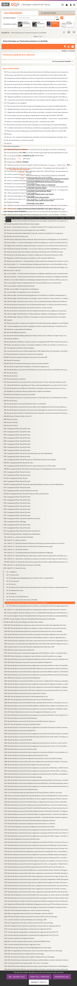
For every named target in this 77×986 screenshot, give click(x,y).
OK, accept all (17, 977)
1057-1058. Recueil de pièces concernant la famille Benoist (22, 678)
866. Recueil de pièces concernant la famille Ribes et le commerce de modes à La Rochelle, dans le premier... (36, 370)
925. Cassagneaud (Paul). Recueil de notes (17, 509)
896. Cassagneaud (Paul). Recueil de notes (17, 441)
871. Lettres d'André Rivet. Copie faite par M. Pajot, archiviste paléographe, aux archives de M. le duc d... (36, 385)
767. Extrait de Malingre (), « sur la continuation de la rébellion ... (36, 94)
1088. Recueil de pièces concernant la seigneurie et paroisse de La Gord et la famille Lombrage (33, 758)
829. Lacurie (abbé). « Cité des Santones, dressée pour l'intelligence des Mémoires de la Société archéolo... (36, 273)
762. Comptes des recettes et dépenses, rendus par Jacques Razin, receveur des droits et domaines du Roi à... (36, 78)
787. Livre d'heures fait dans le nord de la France (19, 156)
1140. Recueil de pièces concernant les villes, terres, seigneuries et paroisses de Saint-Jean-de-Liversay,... (36, 885)
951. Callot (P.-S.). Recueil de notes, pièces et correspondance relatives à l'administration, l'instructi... (35, 610)
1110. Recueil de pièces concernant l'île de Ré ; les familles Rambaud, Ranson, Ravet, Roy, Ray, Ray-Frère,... (36, 808)
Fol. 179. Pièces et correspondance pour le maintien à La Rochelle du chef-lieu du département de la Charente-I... (38, 606)
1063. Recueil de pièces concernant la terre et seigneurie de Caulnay (25, 693)
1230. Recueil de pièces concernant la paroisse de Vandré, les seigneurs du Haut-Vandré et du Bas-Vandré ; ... (36, 898)
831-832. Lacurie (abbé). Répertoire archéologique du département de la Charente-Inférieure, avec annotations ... (36, 280)
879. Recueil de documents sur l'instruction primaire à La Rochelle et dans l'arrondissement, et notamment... (36, 397)
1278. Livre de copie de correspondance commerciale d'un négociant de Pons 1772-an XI (31, 935)
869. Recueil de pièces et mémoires (14, 379)
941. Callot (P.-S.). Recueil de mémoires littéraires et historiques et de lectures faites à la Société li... (34, 543)
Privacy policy (39, 982)
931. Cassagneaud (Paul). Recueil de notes (17, 528)
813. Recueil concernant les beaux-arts (16, 236)
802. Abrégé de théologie (11, 202)
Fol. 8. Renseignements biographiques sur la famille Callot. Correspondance (29, 578)
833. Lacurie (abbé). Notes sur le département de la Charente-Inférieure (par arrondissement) (32, 283)
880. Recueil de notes (10, 401)
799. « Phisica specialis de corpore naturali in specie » (20, 193)
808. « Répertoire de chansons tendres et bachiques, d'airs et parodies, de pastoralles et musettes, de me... (36, 221)
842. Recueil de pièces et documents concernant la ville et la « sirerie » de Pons (28, 308)
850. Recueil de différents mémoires (15, 332)
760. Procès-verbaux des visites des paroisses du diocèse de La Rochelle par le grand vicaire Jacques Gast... (36, 72)
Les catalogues (13, 13)
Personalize (62, 977)
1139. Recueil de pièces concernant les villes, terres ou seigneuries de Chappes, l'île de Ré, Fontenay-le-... (36, 882)
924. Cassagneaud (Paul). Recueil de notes (17, 506)
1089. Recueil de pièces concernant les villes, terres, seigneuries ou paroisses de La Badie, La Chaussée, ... (36, 761)
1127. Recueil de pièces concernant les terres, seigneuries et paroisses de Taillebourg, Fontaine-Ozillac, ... (36, 845)
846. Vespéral (8, 320)
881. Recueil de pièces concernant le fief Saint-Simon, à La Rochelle (25, 404)
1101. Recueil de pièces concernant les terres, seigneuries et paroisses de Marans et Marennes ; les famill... (36, 780)
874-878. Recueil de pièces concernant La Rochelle (19, 394)
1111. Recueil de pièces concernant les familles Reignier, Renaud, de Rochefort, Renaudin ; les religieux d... (36, 811)
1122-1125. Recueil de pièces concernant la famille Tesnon (22, 839)
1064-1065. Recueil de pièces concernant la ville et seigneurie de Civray (26, 696)
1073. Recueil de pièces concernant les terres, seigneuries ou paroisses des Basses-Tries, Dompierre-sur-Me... (36, 715)
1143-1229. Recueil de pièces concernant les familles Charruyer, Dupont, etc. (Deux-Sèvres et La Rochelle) (36, 895)
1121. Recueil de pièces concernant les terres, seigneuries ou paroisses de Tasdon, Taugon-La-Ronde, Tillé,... (36, 836)
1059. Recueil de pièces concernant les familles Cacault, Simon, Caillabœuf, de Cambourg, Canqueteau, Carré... (36, 681)
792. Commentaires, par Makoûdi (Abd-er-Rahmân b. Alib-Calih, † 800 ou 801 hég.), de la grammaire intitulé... (36, 171)
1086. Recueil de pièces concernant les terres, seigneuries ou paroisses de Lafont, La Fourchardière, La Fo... (36, 752)
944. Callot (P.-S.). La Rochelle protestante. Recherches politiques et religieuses (28, 553)
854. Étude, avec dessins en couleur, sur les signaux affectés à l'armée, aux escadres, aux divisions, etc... (36, 345)
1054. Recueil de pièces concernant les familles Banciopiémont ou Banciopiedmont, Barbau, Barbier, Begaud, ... (36, 668)
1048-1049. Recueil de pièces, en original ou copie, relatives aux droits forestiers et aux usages (33, 656)
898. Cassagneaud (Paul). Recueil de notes (17, 447)
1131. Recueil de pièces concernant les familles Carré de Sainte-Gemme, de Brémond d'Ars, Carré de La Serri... (36, 858)
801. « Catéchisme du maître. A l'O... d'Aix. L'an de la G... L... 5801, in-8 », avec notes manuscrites (34, 199)
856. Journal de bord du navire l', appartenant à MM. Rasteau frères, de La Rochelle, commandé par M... (36, 351)
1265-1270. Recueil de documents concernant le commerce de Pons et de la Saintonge (30, 916)
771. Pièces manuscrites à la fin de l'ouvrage (36, 106)
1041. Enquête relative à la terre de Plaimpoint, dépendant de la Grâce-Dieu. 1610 (29, 647)
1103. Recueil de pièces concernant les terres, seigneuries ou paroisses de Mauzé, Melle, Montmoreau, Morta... (36, 786)
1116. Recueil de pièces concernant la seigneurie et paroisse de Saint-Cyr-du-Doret (29, 823)
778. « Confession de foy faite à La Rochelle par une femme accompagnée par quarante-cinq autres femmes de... (36, 128)
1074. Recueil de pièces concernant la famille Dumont (20, 718)
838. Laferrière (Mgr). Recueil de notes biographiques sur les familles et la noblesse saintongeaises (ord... (36, 295)
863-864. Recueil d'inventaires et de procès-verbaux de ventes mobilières (26, 363)
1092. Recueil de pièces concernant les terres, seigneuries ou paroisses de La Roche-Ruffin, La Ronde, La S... (36, 771)
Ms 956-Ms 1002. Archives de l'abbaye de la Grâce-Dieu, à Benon (23, 622)
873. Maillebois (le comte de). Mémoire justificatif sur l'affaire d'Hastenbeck (27, 391)
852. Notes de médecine (11, 339)
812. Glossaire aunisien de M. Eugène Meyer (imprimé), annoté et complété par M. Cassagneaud (33, 233)
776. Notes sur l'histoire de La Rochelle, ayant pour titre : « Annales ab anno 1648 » (29, 122)
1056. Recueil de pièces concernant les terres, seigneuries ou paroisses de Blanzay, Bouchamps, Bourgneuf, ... (36, 675)
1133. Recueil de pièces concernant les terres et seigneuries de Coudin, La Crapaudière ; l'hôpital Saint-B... (36, 864)
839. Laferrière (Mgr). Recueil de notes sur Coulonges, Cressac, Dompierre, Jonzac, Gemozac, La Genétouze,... (36, 298)
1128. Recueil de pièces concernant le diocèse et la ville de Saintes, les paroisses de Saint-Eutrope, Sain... (36, 848)
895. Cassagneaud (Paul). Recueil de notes (17, 438)
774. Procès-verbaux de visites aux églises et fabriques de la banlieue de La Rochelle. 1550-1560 (33, 115)
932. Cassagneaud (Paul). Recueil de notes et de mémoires (22, 531)
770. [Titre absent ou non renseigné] (15, 103)
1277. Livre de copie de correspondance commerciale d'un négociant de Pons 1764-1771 (31, 932)
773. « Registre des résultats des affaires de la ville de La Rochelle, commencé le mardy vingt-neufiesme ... (36, 112)
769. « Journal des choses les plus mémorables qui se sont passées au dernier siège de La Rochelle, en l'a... (36, 100)
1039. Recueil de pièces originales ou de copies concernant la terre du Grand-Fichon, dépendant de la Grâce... (36, 641)
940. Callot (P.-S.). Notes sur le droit (15, 540)
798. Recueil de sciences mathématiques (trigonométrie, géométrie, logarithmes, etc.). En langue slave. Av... (36, 190)
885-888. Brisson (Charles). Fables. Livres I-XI (17, 416)
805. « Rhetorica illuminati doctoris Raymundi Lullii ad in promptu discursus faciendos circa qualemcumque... (36, 211)
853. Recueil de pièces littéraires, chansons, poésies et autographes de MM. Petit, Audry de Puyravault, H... (36, 342)
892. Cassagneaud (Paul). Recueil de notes (17, 428)
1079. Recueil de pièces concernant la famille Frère (19, 730)
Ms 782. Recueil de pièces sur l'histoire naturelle (18, 140)
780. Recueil (8, 134)
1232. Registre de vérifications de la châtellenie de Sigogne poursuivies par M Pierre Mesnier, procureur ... (36, 904)
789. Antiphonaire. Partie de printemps (16, 162)
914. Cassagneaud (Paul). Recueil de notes (17, 481)
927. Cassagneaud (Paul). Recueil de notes (17, 515)
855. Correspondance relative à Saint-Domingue (19, 348)
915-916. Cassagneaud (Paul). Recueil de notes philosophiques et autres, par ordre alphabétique (33, 484)
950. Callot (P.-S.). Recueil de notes (15, 568)
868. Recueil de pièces (11, 376)
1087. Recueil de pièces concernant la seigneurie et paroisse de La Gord (26, 755)
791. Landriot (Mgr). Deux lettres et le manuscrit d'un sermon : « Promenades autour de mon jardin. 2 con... (36, 168)
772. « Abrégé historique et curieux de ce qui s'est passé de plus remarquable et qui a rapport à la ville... (36, 109)
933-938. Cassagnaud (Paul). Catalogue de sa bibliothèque (22, 534)
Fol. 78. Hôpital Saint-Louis (14, 590)
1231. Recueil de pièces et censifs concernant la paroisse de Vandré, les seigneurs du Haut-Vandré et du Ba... (36, 901)
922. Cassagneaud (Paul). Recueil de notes (17, 500)
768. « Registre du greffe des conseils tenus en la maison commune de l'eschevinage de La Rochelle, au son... (36, 97)
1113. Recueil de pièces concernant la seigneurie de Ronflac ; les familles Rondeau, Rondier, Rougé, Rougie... (36, 817)
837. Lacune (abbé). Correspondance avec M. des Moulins (21, 292)
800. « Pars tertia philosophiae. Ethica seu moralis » (20, 196)
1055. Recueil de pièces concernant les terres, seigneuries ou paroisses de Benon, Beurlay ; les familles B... (36, 672)
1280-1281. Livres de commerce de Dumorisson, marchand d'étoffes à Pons (27, 941)
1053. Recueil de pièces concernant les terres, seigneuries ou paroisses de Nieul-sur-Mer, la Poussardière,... (36, 665)
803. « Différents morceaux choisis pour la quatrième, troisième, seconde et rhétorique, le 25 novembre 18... (36, 205)
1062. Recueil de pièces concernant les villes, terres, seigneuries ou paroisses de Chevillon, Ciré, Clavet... (36, 690)
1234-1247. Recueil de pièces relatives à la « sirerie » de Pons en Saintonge (26, 910)
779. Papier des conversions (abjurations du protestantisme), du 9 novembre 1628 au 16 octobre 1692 (35, 131)
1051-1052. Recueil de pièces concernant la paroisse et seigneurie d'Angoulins (28, 662)
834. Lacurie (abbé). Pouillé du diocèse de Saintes (19, 286)
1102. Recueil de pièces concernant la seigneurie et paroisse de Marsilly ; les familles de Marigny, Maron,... (36, 783)
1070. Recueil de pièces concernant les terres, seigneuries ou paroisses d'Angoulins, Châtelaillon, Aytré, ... (36, 709)
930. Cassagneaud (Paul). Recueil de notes (17, 525)
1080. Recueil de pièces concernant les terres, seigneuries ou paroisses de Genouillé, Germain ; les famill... (36, 734)
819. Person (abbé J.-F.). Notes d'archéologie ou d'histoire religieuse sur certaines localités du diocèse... (36, 242)
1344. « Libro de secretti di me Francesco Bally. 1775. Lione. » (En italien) (26, 963)
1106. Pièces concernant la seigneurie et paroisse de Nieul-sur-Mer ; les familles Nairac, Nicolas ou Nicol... (36, 796)
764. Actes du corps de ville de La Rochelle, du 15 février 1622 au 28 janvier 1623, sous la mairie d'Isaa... (35, 84)
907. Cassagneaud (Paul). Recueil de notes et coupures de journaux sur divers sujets (30, 466)
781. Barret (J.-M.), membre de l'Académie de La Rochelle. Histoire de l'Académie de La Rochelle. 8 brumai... (36, 137)
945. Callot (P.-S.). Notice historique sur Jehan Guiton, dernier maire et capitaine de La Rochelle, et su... (36, 556)
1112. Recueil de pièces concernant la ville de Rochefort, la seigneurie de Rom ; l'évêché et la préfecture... (36, 814)
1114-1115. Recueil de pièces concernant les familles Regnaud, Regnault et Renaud (29, 820)
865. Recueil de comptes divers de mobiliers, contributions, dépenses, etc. (26, 366)
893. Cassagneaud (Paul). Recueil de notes (17, 432)
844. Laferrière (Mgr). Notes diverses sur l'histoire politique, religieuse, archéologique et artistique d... (35, 314)
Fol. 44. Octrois (11, 584)
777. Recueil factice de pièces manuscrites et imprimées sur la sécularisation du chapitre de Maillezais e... (36, 125)
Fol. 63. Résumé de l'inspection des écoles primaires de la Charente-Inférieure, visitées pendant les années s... (38, 587)
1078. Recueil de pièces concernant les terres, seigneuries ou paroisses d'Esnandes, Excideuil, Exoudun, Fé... (36, 727)
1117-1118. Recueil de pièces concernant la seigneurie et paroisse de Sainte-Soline (29, 827)
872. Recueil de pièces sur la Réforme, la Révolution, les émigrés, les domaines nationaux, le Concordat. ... (36, 388)
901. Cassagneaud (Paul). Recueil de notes (17, 456)
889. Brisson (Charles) (11, 419)
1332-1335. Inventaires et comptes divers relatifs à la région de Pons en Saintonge (29, 957)
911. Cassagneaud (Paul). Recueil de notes (17, 475)
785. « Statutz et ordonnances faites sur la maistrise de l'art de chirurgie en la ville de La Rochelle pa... (35, 149)
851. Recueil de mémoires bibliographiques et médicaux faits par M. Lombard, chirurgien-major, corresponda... (36, 335)
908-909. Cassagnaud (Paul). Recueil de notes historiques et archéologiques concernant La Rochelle (35, 469)
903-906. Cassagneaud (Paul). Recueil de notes (18, 463)
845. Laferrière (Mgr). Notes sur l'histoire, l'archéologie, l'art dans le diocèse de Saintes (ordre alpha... (35, 317)
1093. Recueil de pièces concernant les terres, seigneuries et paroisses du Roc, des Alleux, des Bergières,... (36, 774)
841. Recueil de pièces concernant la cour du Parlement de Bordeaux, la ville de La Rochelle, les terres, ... (36, 304)
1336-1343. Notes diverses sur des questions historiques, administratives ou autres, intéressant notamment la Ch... (36, 960)
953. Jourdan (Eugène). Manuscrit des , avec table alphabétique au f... (36, 616)
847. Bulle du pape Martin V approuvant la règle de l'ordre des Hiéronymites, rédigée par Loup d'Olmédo (36, 323)
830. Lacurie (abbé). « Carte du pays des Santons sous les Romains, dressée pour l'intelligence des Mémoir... (36, 277)
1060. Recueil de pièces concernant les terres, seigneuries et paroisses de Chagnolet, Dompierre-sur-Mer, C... (36, 684)
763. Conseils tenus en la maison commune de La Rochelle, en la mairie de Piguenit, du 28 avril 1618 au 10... (36, 81)
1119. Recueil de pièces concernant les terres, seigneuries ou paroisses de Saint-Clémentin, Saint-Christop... (36, 830)
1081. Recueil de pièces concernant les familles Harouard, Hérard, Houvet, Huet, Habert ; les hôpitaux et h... (36, 737)
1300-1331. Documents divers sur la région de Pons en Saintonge (24, 954)
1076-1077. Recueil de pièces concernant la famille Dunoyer (22, 724)
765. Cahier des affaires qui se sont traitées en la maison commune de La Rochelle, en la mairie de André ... (36, 87)
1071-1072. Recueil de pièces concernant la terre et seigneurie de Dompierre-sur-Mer (30, 712)
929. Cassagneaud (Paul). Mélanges (15, 522)
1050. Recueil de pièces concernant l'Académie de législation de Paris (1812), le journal (36, 659)
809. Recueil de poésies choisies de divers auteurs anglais (21, 224)
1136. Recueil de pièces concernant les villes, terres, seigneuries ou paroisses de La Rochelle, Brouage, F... (36, 873)
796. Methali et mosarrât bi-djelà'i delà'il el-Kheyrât (20, 184)
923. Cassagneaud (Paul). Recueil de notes (17, 503)
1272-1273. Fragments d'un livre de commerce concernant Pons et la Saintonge (28, 923)
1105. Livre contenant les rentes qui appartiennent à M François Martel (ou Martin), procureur (33, 792)
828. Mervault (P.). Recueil (12, 270)
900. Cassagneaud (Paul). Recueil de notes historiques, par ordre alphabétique (28, 453)
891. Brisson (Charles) (11, 425)
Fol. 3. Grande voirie (12, 575)
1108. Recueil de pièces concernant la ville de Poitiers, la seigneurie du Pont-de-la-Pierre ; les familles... (36, 802)
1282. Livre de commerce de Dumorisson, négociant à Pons (22, 944)
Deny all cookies (39, 977)
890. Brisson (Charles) (11, 422)
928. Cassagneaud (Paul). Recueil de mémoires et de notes (22, 518)
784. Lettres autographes (11, 146)
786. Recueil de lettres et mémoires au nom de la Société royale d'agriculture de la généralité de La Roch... (36, 153)
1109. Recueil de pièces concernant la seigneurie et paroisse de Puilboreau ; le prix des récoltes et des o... (36, 805)
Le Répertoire (48, 13)
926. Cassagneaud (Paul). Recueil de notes (17, 512)
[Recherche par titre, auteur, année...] (36, 18)
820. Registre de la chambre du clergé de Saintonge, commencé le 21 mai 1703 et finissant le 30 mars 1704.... (36, 246)
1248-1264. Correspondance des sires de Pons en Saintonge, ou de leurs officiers (28, 913)
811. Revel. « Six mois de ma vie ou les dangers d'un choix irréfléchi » (25, 230)
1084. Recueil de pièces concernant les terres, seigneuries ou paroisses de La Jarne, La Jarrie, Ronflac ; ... (36, 746)
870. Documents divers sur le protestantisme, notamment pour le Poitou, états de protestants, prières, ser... (36, 382)
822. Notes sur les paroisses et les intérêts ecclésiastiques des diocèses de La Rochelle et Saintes (33, 252)
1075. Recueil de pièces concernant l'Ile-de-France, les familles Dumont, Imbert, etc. (30, 721)
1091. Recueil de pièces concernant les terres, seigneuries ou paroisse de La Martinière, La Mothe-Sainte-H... (36, 768)
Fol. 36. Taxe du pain (12, 581)
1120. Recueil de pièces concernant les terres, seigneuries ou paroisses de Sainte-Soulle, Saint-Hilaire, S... (36, 833)
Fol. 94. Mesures (11, 593)
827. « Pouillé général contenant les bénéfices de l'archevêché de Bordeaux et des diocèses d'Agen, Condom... (36, 267)
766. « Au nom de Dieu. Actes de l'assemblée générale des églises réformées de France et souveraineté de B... (36, 91)
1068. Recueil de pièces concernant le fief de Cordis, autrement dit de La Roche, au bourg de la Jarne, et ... (36, 703)
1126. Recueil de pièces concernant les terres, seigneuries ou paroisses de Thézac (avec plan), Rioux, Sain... (36, 842)
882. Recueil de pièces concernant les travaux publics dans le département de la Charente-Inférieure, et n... (36, 407)
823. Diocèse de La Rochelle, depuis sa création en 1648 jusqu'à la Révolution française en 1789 (33, 255)
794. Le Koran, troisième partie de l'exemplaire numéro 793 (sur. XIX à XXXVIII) (28, 177)
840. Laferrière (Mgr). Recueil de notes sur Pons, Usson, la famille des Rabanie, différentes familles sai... (36, 301)
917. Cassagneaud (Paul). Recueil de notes (17, 487)
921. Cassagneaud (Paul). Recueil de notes (17, 497)
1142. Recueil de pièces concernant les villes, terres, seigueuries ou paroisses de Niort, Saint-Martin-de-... (36, 892)
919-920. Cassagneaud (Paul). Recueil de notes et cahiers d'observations (26, 494)
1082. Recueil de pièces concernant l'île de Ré (18, 740)
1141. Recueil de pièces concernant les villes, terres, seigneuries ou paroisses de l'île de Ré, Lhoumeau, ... (36, 889)
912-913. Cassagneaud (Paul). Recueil (15, 478)
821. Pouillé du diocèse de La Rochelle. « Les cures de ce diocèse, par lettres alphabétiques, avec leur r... (36, 249)
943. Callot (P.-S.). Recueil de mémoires (16, 549)
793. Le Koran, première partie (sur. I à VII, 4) (17, 174)
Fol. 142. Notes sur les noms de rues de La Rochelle (21, 600)
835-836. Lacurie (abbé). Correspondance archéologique (21, 289)
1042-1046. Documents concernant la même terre (19, 650)
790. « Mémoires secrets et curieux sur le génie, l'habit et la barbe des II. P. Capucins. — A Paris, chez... (35, 165)
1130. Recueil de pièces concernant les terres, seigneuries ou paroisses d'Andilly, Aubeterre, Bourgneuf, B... (36, 854)
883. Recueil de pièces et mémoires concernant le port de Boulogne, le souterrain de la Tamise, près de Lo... (36, 410)
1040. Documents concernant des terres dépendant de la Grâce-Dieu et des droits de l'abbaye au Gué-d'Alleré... (36, 644)
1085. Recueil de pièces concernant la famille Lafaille (20, 749)
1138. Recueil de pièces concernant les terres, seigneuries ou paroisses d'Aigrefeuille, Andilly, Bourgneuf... (36, 879)
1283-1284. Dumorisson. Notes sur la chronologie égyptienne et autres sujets (27, 947)
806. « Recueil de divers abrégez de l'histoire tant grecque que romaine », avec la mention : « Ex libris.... (35, 215)
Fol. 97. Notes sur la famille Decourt (17, 597)
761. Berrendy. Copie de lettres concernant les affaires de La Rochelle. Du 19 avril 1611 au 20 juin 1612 (35, 75)
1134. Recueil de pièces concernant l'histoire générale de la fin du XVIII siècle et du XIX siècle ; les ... (35, 867)
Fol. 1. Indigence (11, 572)
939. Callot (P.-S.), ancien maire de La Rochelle (18, 537)
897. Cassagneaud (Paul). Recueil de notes (17, 444)
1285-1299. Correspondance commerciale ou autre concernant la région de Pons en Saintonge (33, 951)
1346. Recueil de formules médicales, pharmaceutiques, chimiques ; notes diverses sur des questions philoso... (36, 969)
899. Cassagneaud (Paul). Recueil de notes (17, 450)
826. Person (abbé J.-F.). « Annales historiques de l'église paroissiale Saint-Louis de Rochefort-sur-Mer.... (36, 264)
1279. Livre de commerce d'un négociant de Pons (19, 938)
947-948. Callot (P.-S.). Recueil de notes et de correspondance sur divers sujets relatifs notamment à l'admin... (36, 562)
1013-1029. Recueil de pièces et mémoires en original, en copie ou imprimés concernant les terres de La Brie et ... (36, 628)
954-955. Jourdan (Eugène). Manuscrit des (29, 619)
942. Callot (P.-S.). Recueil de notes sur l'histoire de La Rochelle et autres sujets (28, 546)
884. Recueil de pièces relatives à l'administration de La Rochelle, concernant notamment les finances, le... (36, 413)
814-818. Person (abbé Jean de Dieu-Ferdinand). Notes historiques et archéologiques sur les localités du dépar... (36, 239)
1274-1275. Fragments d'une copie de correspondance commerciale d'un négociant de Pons (32, 926)
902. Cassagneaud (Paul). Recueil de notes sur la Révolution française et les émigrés (30, 459)
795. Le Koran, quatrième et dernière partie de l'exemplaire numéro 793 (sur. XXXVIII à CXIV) (32, 180)
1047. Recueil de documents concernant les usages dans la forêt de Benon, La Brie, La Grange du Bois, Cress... (36, 653)
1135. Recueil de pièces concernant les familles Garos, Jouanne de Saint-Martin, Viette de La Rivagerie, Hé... (36, 870)
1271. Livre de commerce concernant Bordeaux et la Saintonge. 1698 (25, 920)
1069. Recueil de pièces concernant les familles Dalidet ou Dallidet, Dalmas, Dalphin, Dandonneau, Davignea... (36, 706)
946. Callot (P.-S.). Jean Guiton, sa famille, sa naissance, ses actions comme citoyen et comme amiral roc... (36, 559)
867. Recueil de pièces (11, 373)
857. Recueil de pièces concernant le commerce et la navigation (23, 354)
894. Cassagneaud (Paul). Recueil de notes (17, 435)
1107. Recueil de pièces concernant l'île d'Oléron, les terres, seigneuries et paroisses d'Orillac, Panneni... (36, 799)
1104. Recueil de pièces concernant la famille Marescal (21, 789)
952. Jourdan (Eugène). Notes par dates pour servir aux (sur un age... (36, 613)
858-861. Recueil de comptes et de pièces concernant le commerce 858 (25, 357)
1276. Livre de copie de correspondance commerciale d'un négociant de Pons (28, 929)
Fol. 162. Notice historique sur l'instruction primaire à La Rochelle (26, 603)
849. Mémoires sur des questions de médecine (18, 329)
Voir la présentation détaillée (61, 61)
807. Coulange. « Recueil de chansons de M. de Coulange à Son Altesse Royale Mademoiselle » (33, 218)
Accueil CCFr (6, 33)
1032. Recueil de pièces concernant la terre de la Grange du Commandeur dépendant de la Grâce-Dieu (35, 634)
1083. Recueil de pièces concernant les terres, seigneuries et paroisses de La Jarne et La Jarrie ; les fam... (36, 743)
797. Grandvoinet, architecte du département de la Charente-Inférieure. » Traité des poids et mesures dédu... (36, 187)
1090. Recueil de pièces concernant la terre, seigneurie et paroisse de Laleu (27, 765)
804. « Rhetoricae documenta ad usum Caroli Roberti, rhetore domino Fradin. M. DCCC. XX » (32, 208)
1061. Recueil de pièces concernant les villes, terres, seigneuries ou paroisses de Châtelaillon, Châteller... (36, 687)
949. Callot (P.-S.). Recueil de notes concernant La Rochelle (22, 565)
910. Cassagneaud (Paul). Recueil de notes (17, 472)
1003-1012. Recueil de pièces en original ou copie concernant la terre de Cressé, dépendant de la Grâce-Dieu (36, 625)
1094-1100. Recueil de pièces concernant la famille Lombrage (23, 777)
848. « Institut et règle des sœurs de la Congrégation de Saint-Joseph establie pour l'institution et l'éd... (36, 326)
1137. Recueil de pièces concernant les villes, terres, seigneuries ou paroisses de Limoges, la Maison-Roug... (36, 876)
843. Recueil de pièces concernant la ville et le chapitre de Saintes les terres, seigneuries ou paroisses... (35, 311)
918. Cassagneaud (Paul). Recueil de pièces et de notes (21, 490)
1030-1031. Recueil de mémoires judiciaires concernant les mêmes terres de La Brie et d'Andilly (33, 631)
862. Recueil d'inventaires (12, 360)
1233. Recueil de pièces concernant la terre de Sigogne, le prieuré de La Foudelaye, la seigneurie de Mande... (36, 907)
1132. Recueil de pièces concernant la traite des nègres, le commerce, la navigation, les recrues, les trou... (36, 861)
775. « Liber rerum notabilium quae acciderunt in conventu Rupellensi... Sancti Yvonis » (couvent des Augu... (36, 118)
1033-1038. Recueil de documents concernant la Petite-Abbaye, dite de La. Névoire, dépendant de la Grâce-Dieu (36, 637)
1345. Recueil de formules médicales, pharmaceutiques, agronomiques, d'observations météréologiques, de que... (36, 966)
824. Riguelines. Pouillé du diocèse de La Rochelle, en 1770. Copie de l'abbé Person (29, 258)
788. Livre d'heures (10, 159)
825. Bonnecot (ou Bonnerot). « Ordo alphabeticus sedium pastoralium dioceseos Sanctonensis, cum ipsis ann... (36, 261)
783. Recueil (8, 143)
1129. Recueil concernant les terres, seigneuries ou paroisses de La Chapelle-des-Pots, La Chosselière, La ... (36, 851)
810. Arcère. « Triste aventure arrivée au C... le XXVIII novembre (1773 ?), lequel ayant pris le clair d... (35, 227)
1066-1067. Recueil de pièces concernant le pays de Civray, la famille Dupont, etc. (29, 699)
